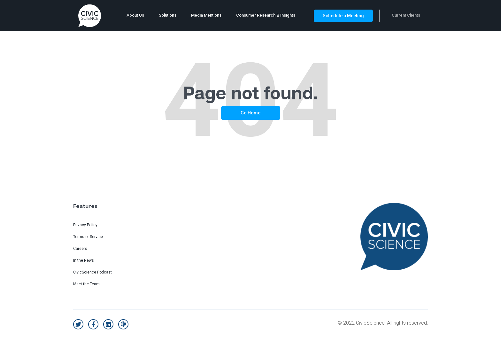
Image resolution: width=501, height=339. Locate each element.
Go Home (250, 112)
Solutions (167, 15)
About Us (135, 15)
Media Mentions (206, 15)
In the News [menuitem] (83, 260)
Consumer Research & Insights (265, 15)
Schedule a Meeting (343, 15)
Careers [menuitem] (80, 248)
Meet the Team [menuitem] (86, 284)
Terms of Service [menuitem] (88, 237)
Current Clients (406, 15)
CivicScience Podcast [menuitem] (92, 272)
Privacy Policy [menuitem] (85, 225)
